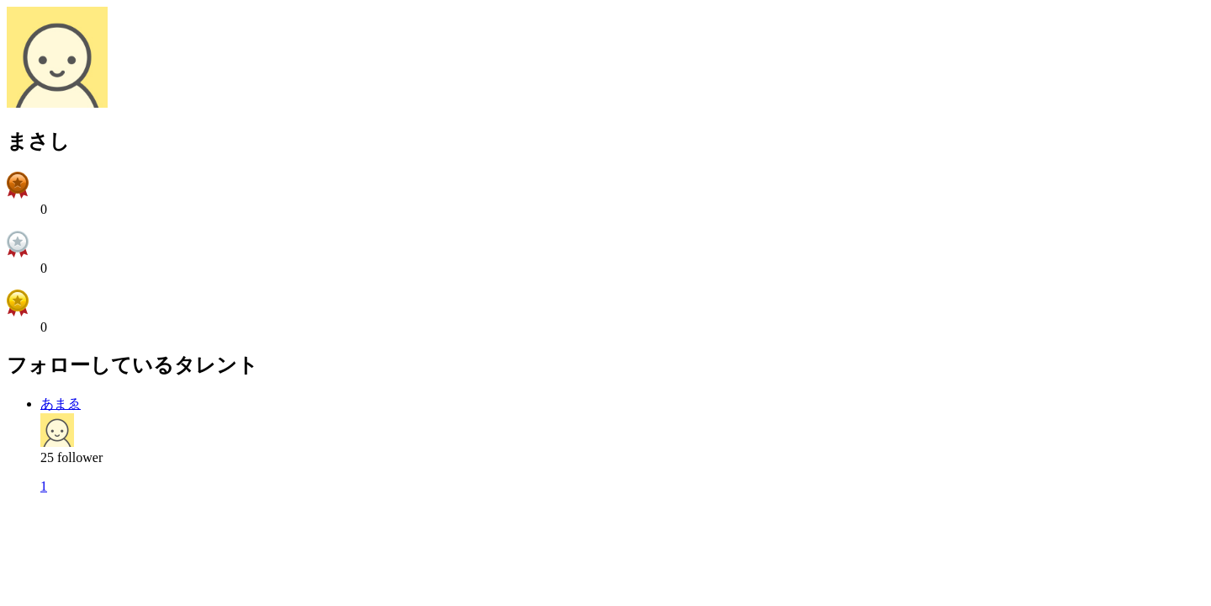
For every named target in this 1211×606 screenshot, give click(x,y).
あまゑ (60, 403)
